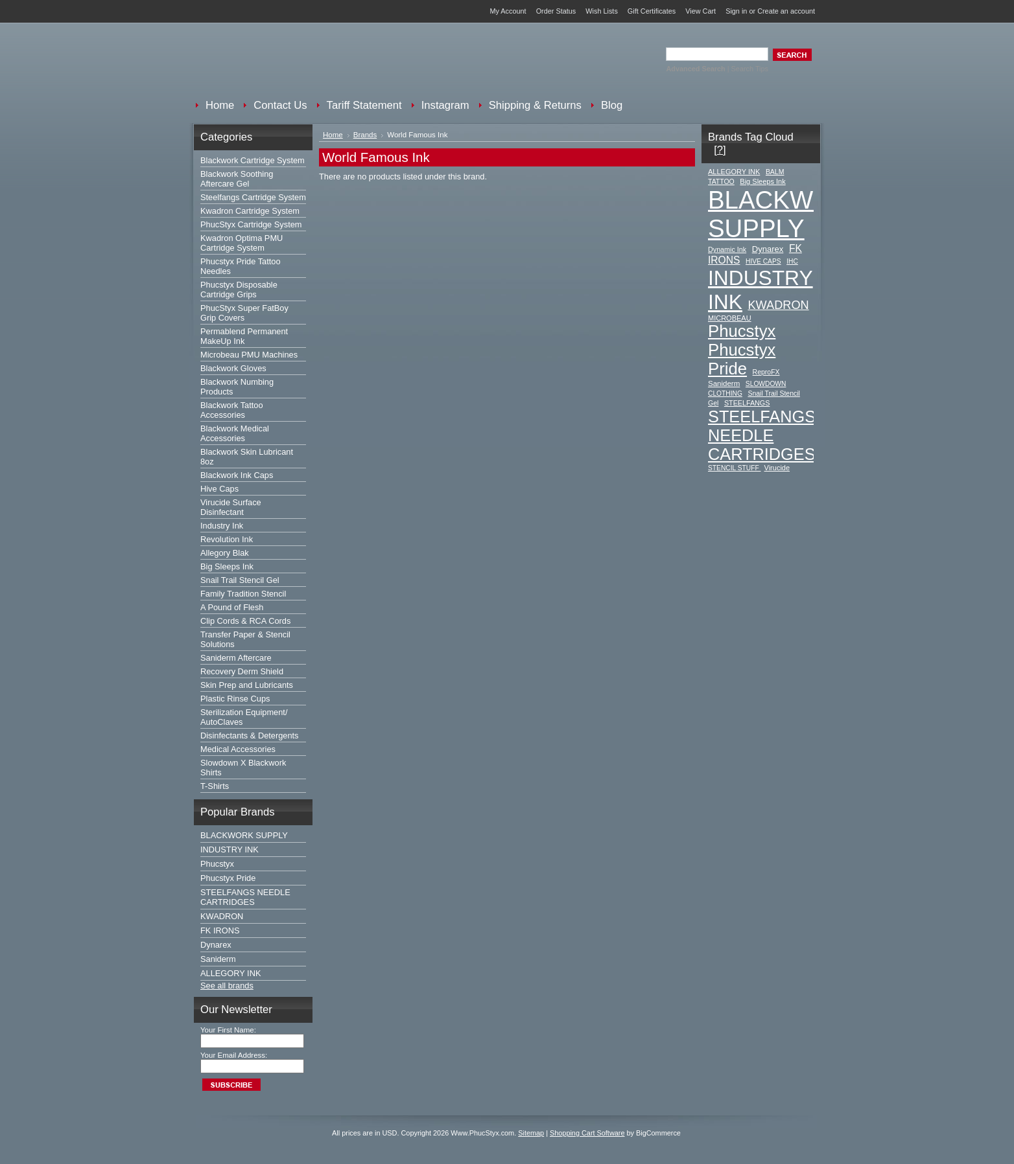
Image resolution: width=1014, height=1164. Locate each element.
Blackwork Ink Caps (236, 475)
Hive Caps (219, 489)
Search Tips (749, 69)
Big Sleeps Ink (227, 566)
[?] (719, 150)
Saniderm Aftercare (236, 658)
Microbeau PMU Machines (249, 354)
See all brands (227, 985)
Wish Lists (601, 11)
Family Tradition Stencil (243, 594)
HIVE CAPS (763, 261)
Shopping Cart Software (587, 1133)
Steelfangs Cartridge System (253, 197)
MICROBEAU (729, 318)
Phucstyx (217, 864)
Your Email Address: (233, 1055)
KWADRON (221, 916)
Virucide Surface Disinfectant (230, 507)
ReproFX (766, 372)
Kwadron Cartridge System (250, 211)
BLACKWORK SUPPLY (244, 835)
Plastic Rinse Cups (235, 698)
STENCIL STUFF (734, 468)
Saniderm (218, 959)
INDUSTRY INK (229, 849)
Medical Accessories (238, 749)
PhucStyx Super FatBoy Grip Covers (244, 313)
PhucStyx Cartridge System (250, 224)
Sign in (736, 11)
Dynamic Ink (727, 249)
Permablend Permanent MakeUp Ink (244, 336)
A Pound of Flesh (231, 607)
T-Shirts (214, 786)
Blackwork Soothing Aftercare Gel (236, 178)
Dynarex (215, 945)
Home (333, 135)
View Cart (700, 11)
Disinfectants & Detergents (249, 735)
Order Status (556, 11)
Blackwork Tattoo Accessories (231, 410)
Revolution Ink (226, 539)
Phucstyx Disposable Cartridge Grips (238, 289)
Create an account (786, 11)
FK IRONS (219, 930)
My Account (507, 11)
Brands (365, 135)
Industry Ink (221, 526)
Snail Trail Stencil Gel (239, 580)
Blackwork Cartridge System (252, 160)
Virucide (777, 468)
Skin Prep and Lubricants (246, 685)
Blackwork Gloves (233, 368)
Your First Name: (228, 1030)
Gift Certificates (652, 11)
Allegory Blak (224, 553)
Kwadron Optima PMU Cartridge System (241, 243)
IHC (792, 261)
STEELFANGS (747, 403)
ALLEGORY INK (230, 973)
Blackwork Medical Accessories (234, 433)
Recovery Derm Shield (241, 671)
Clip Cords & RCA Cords (245, 621)
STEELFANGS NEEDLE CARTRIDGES (245, 897)
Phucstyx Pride (227, 878)
